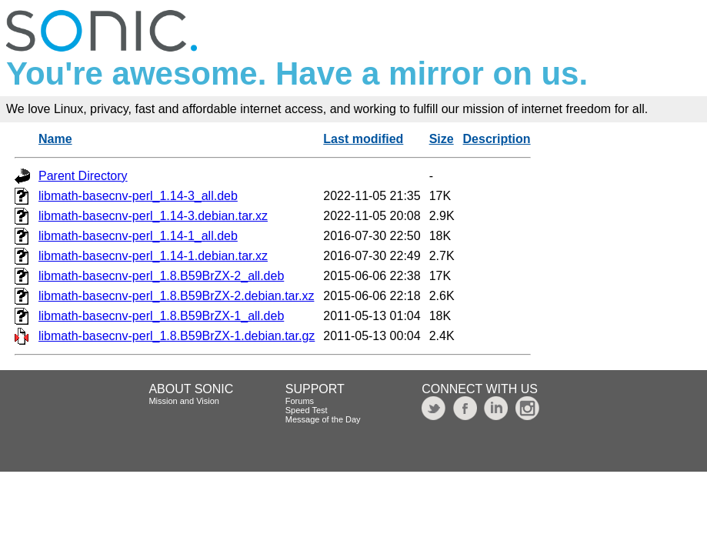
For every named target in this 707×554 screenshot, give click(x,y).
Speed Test (306, 410)
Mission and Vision (183, 400)
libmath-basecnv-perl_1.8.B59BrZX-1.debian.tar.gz (176, 335)
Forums (299, 400)
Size (441, 138)
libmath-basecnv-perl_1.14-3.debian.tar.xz (153, 215)
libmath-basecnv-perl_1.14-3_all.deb (138, 195)
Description (497, 138)
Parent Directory (83, 175)
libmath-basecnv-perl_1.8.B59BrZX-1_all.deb (161, 315)
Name (55, 138)
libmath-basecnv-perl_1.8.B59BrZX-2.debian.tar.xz (176, 295)
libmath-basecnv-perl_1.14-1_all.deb (138, 235)
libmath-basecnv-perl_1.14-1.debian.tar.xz (153, 255)
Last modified (363, 138)
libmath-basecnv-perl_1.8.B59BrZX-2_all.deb (161, 275)
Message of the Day (323, 419)
